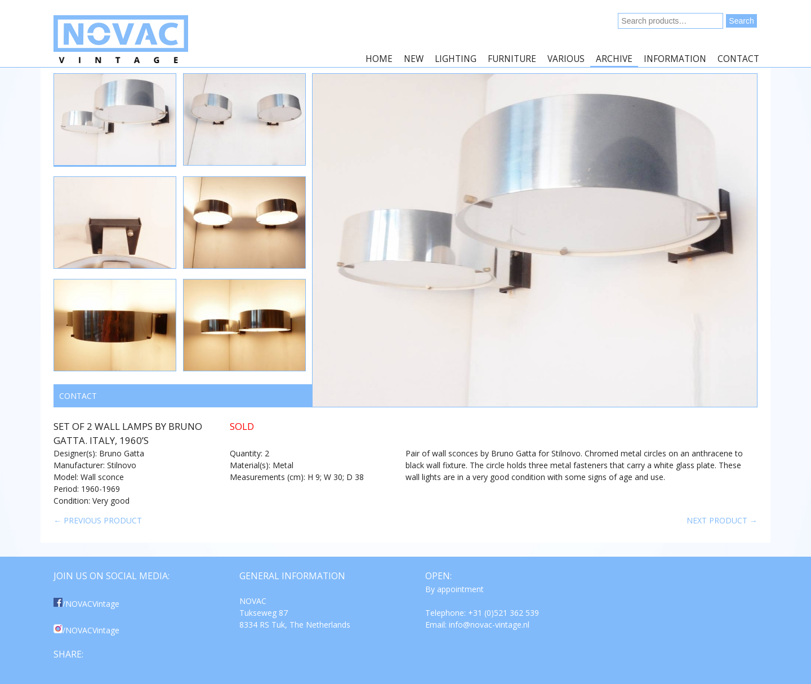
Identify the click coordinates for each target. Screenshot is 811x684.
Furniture (512, 59)
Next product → (722, 520)
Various (566, 59)
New (414, 59)
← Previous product (98, 520)
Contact (738, 59)
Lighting (455, 59)
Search (741, 20)
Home (379, 59)
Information (675, 59)
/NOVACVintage (86, 603)
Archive (614, 59)
